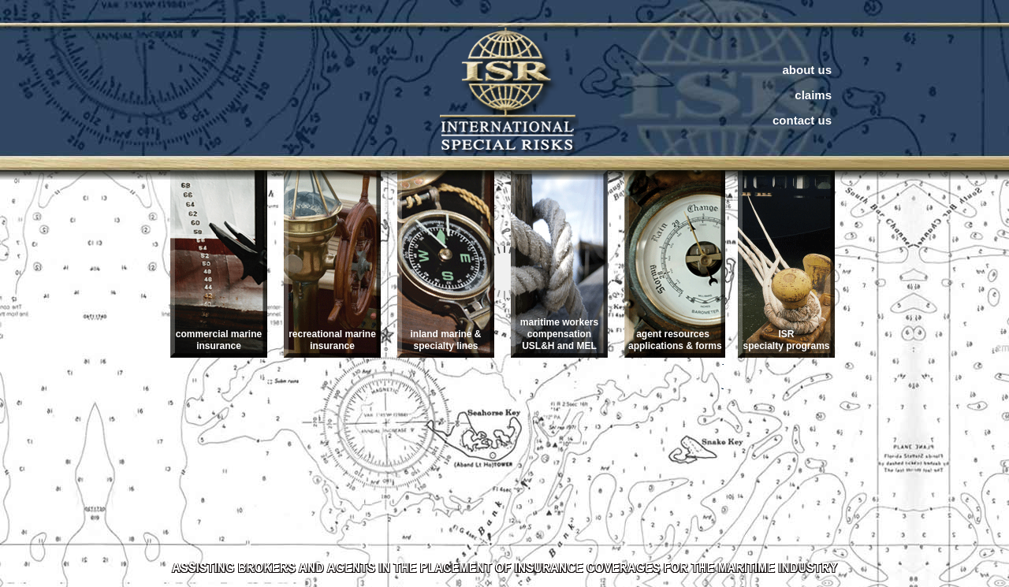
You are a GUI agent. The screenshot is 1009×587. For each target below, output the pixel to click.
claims (813, 95)
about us (807, 69)
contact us (802, 120)
